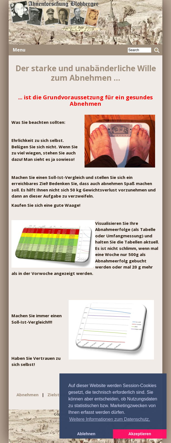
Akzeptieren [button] (139, 434)
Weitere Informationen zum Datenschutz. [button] (109, 419)
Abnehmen (28, 394)
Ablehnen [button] (86, 434)
